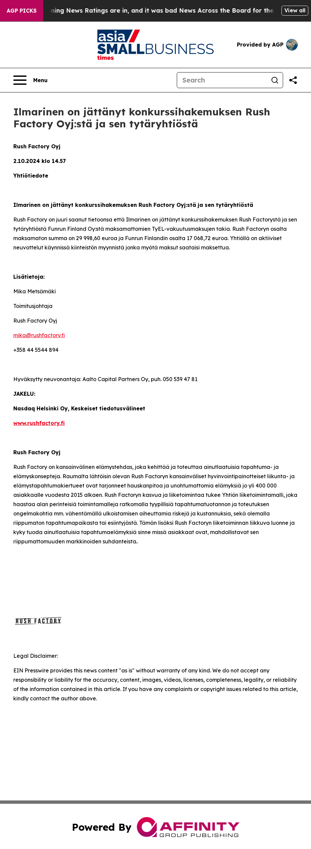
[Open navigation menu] (30, 80)
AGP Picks (22, 10)
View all (294, 10)
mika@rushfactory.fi (39, 335)
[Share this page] (293, 80)
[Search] (222, 80)
